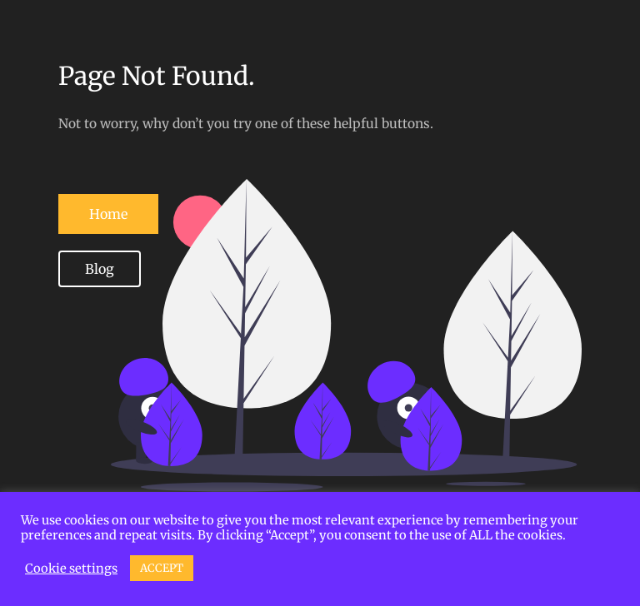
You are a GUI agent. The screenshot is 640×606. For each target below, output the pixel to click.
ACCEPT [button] (161, 568)
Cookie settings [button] (71, 568)
